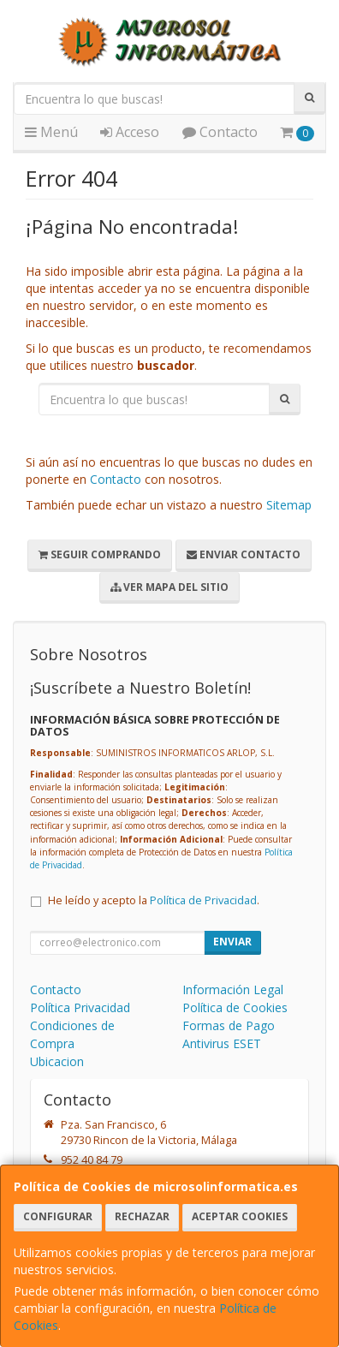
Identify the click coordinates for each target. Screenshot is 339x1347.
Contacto (220, 131)
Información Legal (232, 989)
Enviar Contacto (243, 554)
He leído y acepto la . (153, 900)
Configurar (57, 1216)
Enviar (232, 941)
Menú (51, 131)
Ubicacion (57, 1061)
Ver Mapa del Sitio (169, 587)
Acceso (129, 131)
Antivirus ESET (221, 1043)
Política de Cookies (235, 1007)
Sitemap (289, 505)
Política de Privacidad (203, 900)
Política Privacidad (80, 1007)
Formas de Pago (228, 1025)
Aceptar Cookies (240, 1216)
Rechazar (142, 1216)
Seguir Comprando (100, 554)
